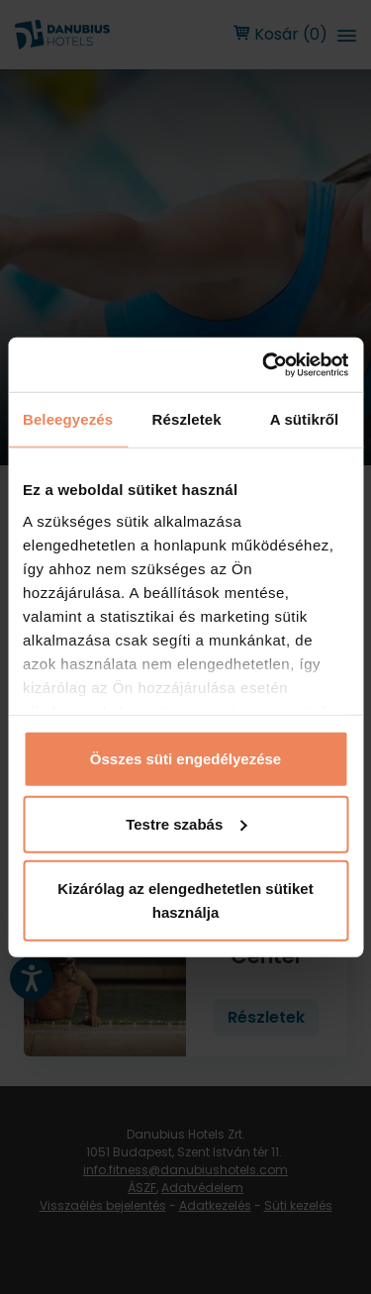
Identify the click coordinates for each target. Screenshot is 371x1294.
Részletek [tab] (187, 419)
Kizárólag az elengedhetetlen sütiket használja (185, 900)
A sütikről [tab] (304, 419)
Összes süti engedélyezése (185, 758)
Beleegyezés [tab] (68, 419)
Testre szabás (186, 823)
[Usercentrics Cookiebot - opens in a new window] (264, 364)
